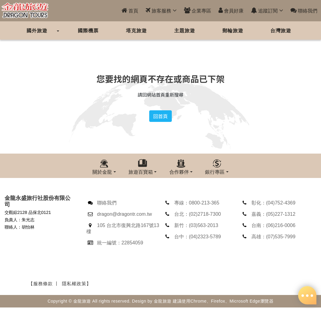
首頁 (129, 10)
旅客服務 (161, 10)
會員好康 (230, 10)
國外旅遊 (37, 30)
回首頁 (160, 116)
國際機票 (88, 30)
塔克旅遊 (136, 30)
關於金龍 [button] (102, 172)
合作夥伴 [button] (179, 172)
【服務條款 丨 (43, 285)
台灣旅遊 (280, 30)
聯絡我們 (303, 10)
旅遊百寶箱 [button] (140, 172)
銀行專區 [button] (215, 172)
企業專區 (197, 10)
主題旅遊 (184, 30)
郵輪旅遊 (232, 30)
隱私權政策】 (76, 285)
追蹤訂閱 (267, 10)
